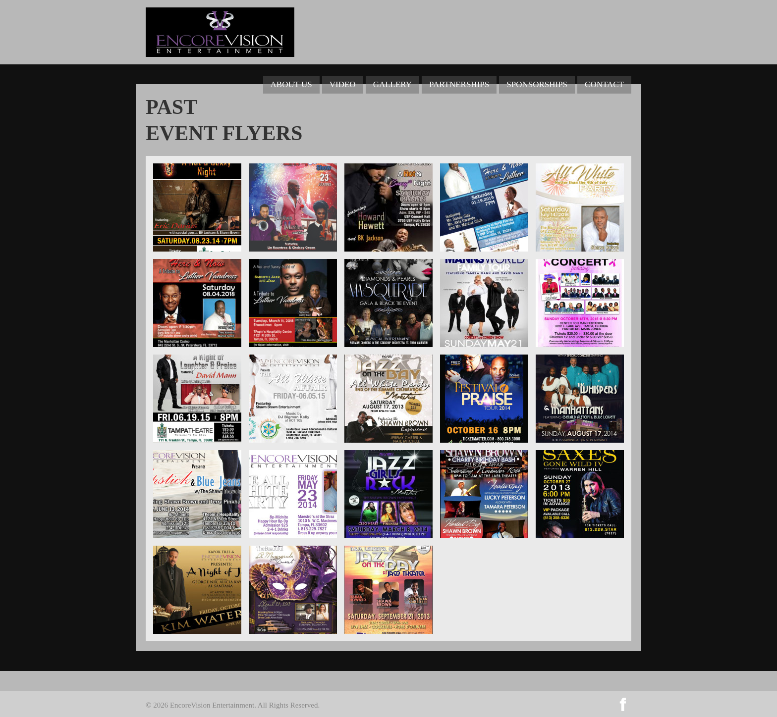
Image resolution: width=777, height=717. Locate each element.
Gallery (392, 84)
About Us (291, 84)
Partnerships (459, 84)
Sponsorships (536, 84)
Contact (604, 84)
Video (343, 84)
